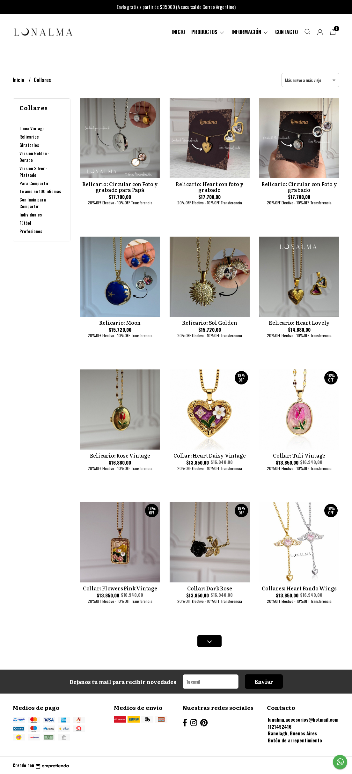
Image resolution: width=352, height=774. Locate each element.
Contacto (286, 32)
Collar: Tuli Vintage (299, 455)
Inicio (178, 32)
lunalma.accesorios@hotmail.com (303, 719)
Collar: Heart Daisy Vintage (209, 455)
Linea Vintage (32, 128)
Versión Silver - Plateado (33, 171)
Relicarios (29, 136)
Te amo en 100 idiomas (40, 191)
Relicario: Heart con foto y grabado (209, 187)
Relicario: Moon (120, 322)
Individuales (30, 214)
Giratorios (29, 144)
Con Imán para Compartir (32, 202)
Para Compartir (34, 183)
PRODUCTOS (208, 32)
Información (250, 32)
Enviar (263, 681)
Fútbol (25, 222)
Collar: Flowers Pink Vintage (120, 588)
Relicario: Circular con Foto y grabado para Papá (120, 187)
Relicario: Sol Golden (209, 322)
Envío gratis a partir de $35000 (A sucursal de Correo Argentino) (176, 6)
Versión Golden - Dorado (34, 156)
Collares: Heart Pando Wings (299, 588)
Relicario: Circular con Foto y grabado (299, 187)
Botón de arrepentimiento (295, 740)
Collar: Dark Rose (209, 588)
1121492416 (279, 726)
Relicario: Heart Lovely (299, 322)
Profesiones (30, 231)
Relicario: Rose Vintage (120, 455)
